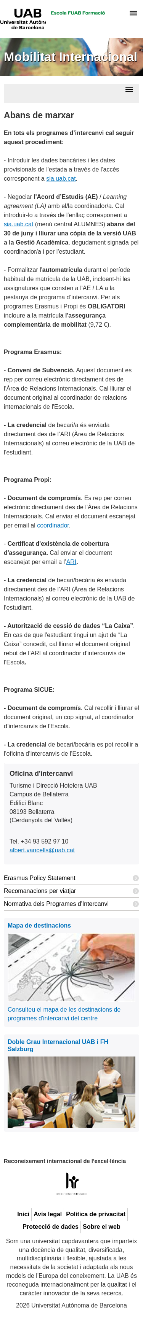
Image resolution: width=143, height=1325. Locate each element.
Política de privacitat (95, 1214)
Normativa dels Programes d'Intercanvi (71, 904)
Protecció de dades (50, 1226)
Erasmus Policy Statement (71, 878)
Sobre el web (102, 1226)
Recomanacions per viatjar (71, 891)
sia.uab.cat (61, 178)
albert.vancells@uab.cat (42, 850)
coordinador (53, 525)
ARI (71, 562)
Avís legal (48, 1214)
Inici (23, 1214)
